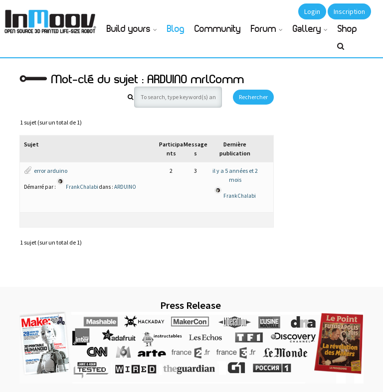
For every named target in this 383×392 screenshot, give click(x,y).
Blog (176, 29)
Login (312, 11)
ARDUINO (125, 186)
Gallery (307, 29)
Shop (347, 29)
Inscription (349, 11)
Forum (263, 29)
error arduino (50, 170)
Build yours (129, 29)
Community (217, 29)
